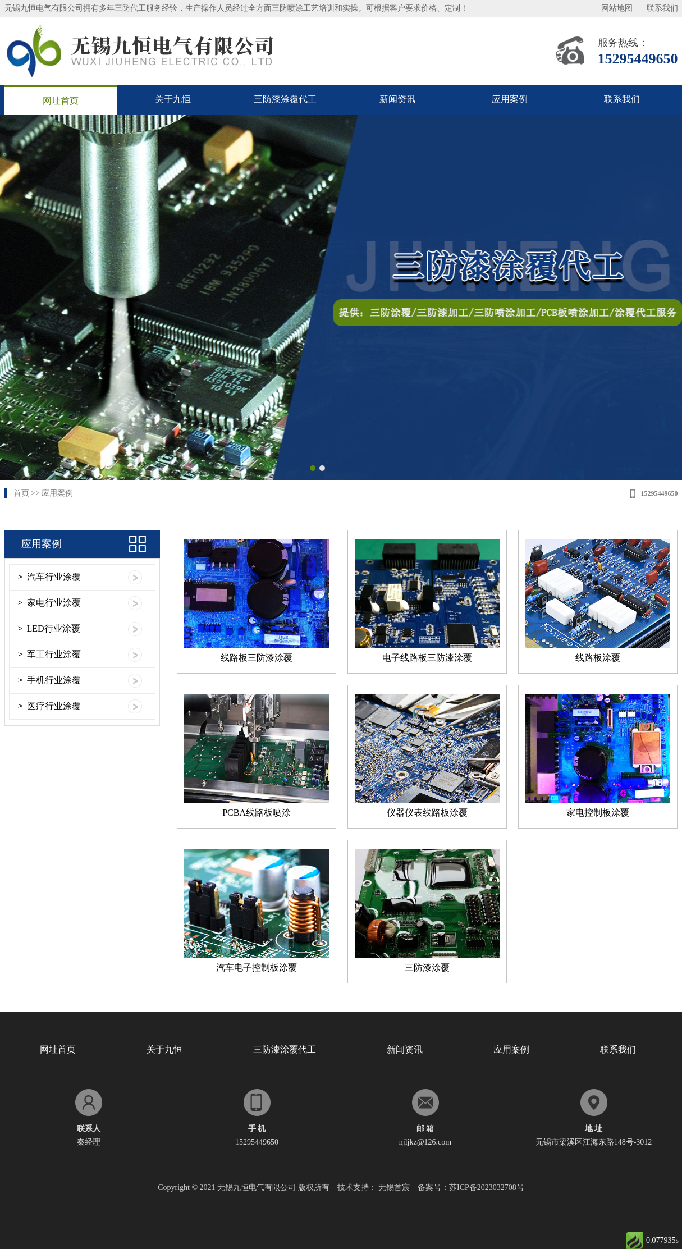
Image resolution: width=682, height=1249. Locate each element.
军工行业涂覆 (54, 654)
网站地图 (617, 8)
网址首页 (61, 101)
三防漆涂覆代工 (285, 99)
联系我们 (662, 8)
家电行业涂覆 (54, 602)
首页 (21, 493)
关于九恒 (173, 99)
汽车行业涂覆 (54, 577)
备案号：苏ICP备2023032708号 (471, 1187)
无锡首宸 (394, 1187)
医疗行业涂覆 (54, 706)
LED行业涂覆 (53, 628)
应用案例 (510, 99)
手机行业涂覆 (54, 680)
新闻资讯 (397, 99)
